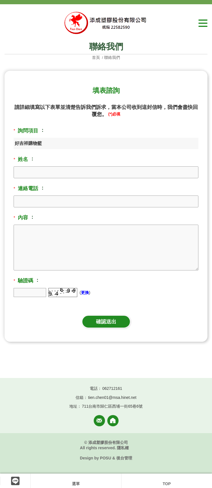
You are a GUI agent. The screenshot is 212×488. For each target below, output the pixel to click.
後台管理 (124, 458)
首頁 (96, 57)
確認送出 (106, 321)
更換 (85, 292)
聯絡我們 (112, 57)
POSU (105, 458)
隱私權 (123, 448)
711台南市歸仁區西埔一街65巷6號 (112, 406)
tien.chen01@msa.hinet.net (112, 397)
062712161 (112, 388)
